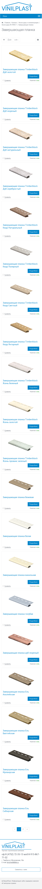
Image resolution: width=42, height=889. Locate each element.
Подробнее (33, 76)
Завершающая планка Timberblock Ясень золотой (20, 421)
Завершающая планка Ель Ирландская (16, 771)
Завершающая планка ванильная (19, 575)
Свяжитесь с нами (21, 869)
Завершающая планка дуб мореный (21, 652)
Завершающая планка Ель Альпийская (16, 693)
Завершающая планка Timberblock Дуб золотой (20, 71)
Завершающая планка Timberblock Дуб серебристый (20, 187)
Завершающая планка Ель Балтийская (16, 732)
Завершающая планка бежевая (18, 497)
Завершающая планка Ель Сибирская (16, 810)
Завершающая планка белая (17, 536)
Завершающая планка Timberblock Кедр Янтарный (20, 343)
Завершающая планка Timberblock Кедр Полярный (20, 265)
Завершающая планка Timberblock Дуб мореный (20, 109)
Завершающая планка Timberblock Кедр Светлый (20, 304)
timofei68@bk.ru (13, 862)
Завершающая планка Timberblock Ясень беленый (20, 382)
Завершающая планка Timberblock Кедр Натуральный (20, 226)
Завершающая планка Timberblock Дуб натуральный (20, 148)
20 (9, 40)
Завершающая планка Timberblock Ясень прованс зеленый (20, 460)
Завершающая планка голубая (18, 613)
